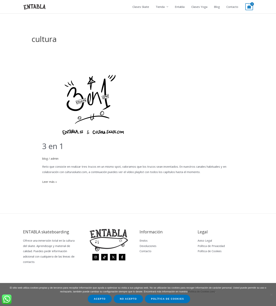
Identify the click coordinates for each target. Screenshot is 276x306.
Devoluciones (148, 246)
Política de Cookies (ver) (201, 291)
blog (45, 158)
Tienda (163, 7)
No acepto (128, 299)
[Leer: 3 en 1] (90, 103)
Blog (218, 7)
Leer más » (49, 181)
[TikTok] (104, 257)
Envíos (144, 240)
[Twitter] (113, 257)
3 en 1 (53, 146)
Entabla (182, 7)
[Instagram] (95, 257)
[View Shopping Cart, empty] (249, 6)
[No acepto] (271, 294)
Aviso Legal (205, 240)
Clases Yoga (201, 7)
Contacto (233, 7)
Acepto (100, 299)
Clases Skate (145, 7)
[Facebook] (122, 257)
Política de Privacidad (212, 246)
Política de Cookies (210, 251)
